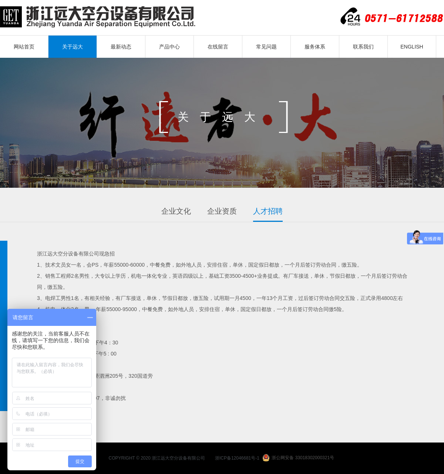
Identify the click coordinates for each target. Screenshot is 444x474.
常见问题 (266, 47)
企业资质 (222, 211)
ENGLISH (411, 47)
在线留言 (218, 47)
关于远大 (72, 47)
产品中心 (169, 47)
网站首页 (24, 47)
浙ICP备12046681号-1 (237, 458)
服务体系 (315, 47)
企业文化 (176, 211)
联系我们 (363, 47)
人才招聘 (268, 211)
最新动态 (121, 47)
